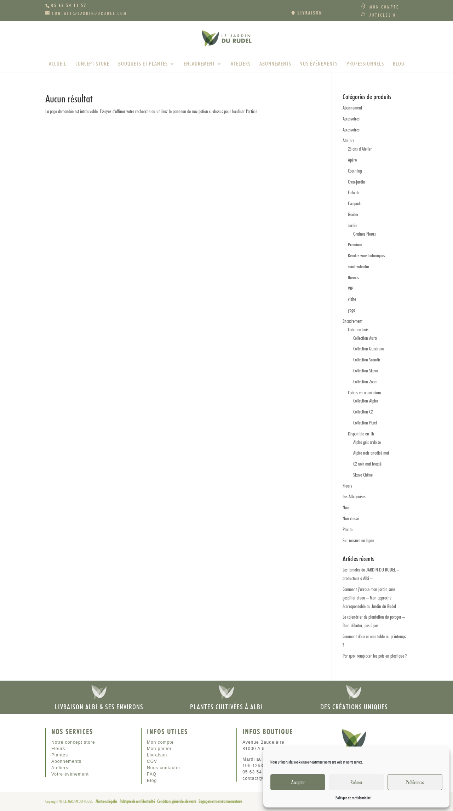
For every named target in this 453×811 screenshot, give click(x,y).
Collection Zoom (365, 381)
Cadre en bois (358, 329)
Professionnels (365, 64)
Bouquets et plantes (143, 64)
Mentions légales (106, 801)
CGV (152, 761)
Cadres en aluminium (364, 392)
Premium (355, 244)
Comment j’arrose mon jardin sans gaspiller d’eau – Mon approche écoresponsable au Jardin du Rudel (369, 597)
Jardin (352, 225)
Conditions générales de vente (176, 801)
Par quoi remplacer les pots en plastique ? (375, 656)
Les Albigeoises (354, 496)
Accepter (298, 782)
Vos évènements (319, 64)
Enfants (353, 192)
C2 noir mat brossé (367, 464)
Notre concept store (73, 742)
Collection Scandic (366, 359)
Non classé (351, 518)
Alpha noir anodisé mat (371, 453)
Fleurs (347, 486)
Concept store (92, 64)
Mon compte (384, 7)
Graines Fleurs (364, 234)
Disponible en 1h (361, 434)
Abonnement (352, 108)
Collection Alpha (365, 401)
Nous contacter (163, 767)
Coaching (355, 171)
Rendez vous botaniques (366, 255)
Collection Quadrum (368, 348)
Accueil (58, 64)
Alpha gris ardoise (367, 442)
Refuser (356, 782)
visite (352, 299)
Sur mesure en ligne (358, 540)
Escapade (354, 203)
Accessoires (351, 119)
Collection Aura (365, 338)
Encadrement (199, 64)
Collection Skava (365, 370)
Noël (346, 507)
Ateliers (241, 64)
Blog (399, 64)
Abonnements (275, 64)
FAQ (151, 774)
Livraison (157, 755)
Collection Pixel (365, 423)
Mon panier (159, 748)
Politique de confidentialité (353, 797)
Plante (347, 529)
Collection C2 (363, 412)
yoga (351, 310)
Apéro (352, 160)
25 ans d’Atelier (360, 149)
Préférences (415, 782)
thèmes (353, 277)
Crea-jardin (356, 182)
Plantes (59, 755)
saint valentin (358, 266)
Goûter (353, 214)
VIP (350, 288)
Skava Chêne (363, 475)
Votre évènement (70, 774)
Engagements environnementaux (220, 801)
